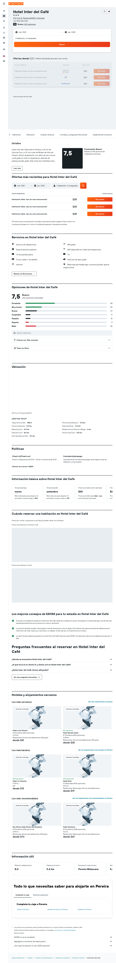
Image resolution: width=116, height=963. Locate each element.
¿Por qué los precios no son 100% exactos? (63, 945)
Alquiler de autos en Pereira (57, 909)
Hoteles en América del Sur (44, 958)
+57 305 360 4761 (20, 21)
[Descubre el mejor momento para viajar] (4, 37)
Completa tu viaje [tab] (22, 895)
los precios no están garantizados (65, 930)
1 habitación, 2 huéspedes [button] (25, 38)
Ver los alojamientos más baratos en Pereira (95, 750)
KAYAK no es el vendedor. (63, 937)
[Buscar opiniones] (64, 333)
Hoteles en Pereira (84, 909)
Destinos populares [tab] (40, 895)
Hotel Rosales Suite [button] (70, 733)
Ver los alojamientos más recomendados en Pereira (92, 798)
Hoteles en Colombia (62, 958)
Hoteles (29, 958)
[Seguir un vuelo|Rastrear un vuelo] (4, 32)
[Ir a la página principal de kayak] (16, 3)
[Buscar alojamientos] (4, 16)
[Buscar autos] (4, 21)
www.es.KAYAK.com (18, 958)
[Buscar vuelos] (4, 11)
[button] (4, 3)
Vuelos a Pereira (23, 909)
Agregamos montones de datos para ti (63, 941)
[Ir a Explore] (4, 27)
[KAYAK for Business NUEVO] (4, 42)
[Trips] (4, 49)
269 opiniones (30, 24)
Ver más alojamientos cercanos (100, 702)
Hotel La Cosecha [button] (19, 781)
